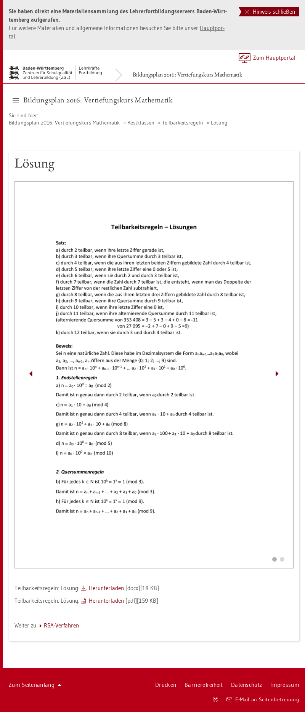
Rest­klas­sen (140, 122)
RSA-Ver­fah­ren (61, 625)
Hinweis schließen (270, 11)
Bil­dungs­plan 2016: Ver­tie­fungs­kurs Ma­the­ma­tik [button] (92, 100)
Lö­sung (219, 122)
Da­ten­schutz (246, 684)
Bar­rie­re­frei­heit (204, 684)
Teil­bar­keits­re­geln (182, 122)
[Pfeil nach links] (31, 374)
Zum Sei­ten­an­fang (35, 684)
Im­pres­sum (284, 684)
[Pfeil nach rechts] (277, 374)
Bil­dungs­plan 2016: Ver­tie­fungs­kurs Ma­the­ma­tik (187, 74)
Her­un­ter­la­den (106, 588)
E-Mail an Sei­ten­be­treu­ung (262, 699)
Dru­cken (165, 684)
